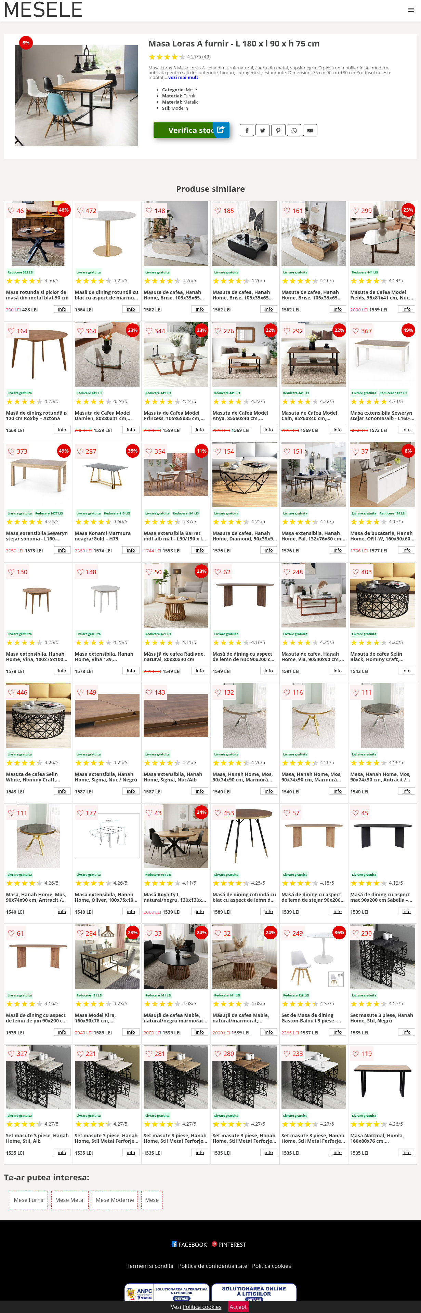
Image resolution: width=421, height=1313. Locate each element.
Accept (238, 1307)
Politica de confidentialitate (212, 1266)
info (62, 309)
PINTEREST (229, 1244)
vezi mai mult (183, 77)
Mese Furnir (29, 1200)
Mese (152, 1200)
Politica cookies (271, 1266)
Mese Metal (69, 1200)
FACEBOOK (189, 1244)
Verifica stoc (199, 130)
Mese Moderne (115, 1200)
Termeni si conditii (150, 1266)
